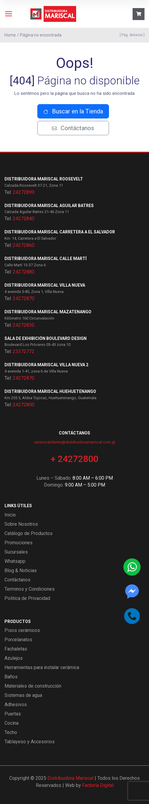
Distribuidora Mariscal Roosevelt (43, 179)
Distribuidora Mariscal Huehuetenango (50, 391)
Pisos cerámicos (22, 630)
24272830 (23, 325)
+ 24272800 (74, 459)
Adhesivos (15, 704)
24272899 (23, 192)
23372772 (23, 351)
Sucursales (16, 552)
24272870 (23, 298)
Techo (10, 732)
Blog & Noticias (20, 570)
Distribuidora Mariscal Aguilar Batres (49, 205)
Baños (11, 677)
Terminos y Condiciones (29, 589)
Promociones (18, 542)
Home (10, 35)
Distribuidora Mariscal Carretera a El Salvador (59, 232)
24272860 (23, 245)
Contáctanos (73, 128)
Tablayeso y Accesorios (29, 741)
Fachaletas (15, 649)
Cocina (11, 723)
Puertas (12, 714)
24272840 (23, 218)
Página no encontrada (41, 35)
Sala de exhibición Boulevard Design (45, 338)
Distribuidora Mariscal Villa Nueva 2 (46, 364)
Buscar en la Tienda (73, 111)
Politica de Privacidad (27, 598)
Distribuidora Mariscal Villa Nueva (44, 285)
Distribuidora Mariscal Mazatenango (47, 311)
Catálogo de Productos (28, 533)
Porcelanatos (18, 639)
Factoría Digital (97, 785)
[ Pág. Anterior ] (131, 35)
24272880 (23, 272)
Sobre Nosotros (21, 524)
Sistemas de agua (23, 695)
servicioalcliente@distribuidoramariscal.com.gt (74, 442)
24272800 (23, 405)
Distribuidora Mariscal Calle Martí (45, 258)
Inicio (10, 515)
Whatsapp (14, 561)
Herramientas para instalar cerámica (41, 667)
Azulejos (13, 658)
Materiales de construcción (32, 686)
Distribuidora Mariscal (70, 778)
